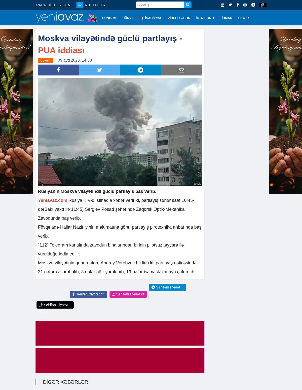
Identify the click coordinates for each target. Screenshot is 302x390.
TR (103, 5)
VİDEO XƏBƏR (179, 18)
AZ (79, 5)
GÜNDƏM (109, 18)
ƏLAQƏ (66, 5)
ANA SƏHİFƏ (45, 5)
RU (87, 5)
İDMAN (227, 18)
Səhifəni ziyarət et (88, 294)
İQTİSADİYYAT (151, 18)
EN (95, 5)
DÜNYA (128, 18)
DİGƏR (243, 18)
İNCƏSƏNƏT (206, 18)
